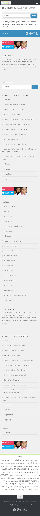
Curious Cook (8, 216)
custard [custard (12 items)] (31, 466)
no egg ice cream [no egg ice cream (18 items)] (11, 481)
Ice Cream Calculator (10, 256)
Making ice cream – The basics (14, 110)
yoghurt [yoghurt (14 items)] (24, 489)
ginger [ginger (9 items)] (21, 472)
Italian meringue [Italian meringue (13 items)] (30, 478)
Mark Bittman (8, 271)
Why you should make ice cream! (14, 105)
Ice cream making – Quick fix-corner (15, 129)
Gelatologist (7, 236)
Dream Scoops (8, 231)
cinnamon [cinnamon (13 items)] (9, 466)
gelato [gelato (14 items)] (16, 472)
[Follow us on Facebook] (27, 33)
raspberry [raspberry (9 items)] (35, 484)
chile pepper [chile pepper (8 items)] (15, 463)
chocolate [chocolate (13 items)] (21, 463)
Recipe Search (8, 174)
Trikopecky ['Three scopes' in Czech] (15, 295)
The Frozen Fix (8, 290)
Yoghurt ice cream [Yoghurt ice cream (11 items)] (33, 489)
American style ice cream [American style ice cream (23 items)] (16, 460)
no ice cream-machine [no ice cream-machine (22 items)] (29, 481)
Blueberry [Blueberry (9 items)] (2, 463)
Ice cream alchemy (10, 246)
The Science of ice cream (12, 115)
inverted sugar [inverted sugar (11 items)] (20, 478)
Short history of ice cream (12, 139)
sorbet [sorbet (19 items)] (29, 486)
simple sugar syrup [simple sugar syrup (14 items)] (19, 487)
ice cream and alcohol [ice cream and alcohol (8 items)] (14, 475)
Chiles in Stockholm (10, 206)
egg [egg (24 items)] (26, 469)
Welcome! (7, 100)
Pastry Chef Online (10, 276)
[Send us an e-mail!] (33, 33)
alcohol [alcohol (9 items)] (2, 460)
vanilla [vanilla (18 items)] (4, 489)
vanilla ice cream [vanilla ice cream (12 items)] (12, 489)
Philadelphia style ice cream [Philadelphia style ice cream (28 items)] (19, 483)
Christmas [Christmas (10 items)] (28, 463)
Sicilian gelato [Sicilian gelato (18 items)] (7, 486)
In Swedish (7, 164)
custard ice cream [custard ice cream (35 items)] (14, 468)
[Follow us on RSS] (37, 33)
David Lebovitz (8, 221)
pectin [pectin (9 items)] (3, 484)
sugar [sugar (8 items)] (37, 486)
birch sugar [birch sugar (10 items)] (36, 460)
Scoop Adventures (10, 280)
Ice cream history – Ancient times (15, 144)
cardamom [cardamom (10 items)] (8, 463)
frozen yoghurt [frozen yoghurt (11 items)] (9, 472)
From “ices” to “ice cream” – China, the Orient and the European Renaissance (19, 150)
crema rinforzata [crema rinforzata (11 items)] (23, 466)
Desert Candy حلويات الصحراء (13, 226)
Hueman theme (30, 505)
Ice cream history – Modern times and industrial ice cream (19, 158)
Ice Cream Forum (9, 261)
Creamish (7, 211)
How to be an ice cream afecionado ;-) (16, 134)
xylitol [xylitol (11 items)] (19, 489)
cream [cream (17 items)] (15, 466)
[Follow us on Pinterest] (30, 33)
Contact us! (7, 169)
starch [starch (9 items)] (33, 486)
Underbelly (7, 300)
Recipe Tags (8, 179)
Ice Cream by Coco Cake (11, 251)
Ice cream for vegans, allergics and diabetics (18, 124)
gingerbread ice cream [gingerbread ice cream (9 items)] (29, 472)
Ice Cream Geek (9, 266)
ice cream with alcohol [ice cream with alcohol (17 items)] (28, 475)
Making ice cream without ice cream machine (18, 119)
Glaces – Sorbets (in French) (13, 241)
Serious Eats (8, 285)
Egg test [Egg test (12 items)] (30, 469)
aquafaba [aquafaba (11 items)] (30, 460)
